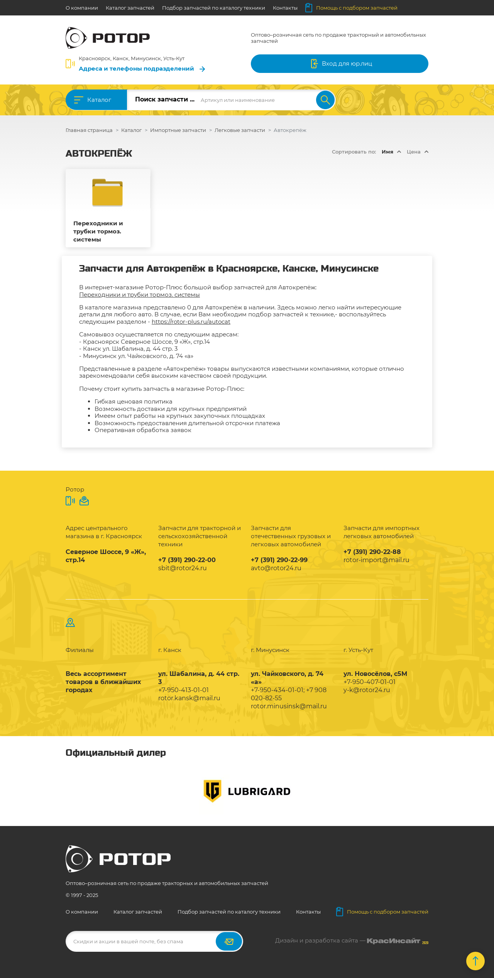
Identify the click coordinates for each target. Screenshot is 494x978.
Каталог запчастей (130, 8)
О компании (82, 8)
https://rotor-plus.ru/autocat (191, 321)
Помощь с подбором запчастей (351, 7)
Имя (387, 152)
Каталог (99, 99)
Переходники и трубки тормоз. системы (98, 231)
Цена (414, 152)
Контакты (285, 8)
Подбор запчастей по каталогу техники (213, 8)
